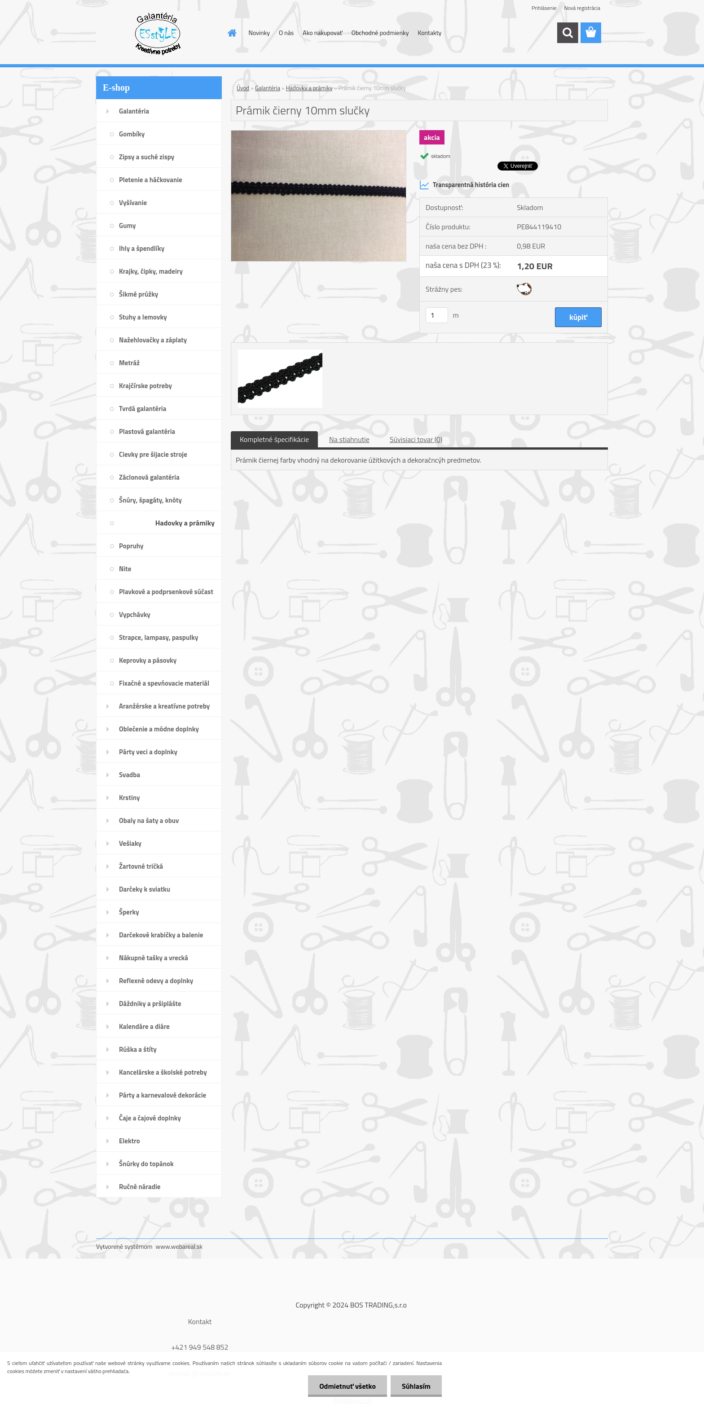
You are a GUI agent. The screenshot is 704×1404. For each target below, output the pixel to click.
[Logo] (158, 33)
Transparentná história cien (464, 185)
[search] (567, 32)
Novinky (259, 32)
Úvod (243, 87)
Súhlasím (416, 1386)
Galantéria (267, 87)
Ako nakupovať (322, 32)
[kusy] (437, 315)
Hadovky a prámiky (309, 87)
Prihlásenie (544, 8)
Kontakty (429, 32)
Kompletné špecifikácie (274, 439)
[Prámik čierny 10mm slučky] (318, 134)
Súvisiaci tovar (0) (416, 439)
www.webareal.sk (179, 1246)
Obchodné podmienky (380, 32)
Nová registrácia (582, 8)
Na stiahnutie (349, 439)
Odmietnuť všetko (347, 1386)
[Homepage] (231, 32)
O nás (286, 32)
